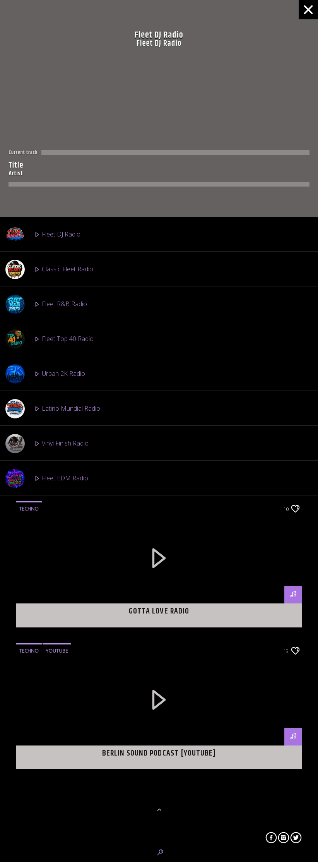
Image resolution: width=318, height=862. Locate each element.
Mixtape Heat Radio (51, 792)
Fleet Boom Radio (48, 722)
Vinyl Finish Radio (47, 443)
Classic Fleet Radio (49, 269)
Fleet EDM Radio (46, 478)
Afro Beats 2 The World (55, 513)
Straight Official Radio (52, 757)
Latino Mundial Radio (52, 408)
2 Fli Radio (37, 652)
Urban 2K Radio (45, 374)
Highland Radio (44, 687)
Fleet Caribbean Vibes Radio (62, 583)
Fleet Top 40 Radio (49, 339)
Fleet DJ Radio (42, 234)
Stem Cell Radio (44, 826)
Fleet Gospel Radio (49, 548)
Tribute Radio (42, 617)
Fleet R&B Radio (46, 304)
